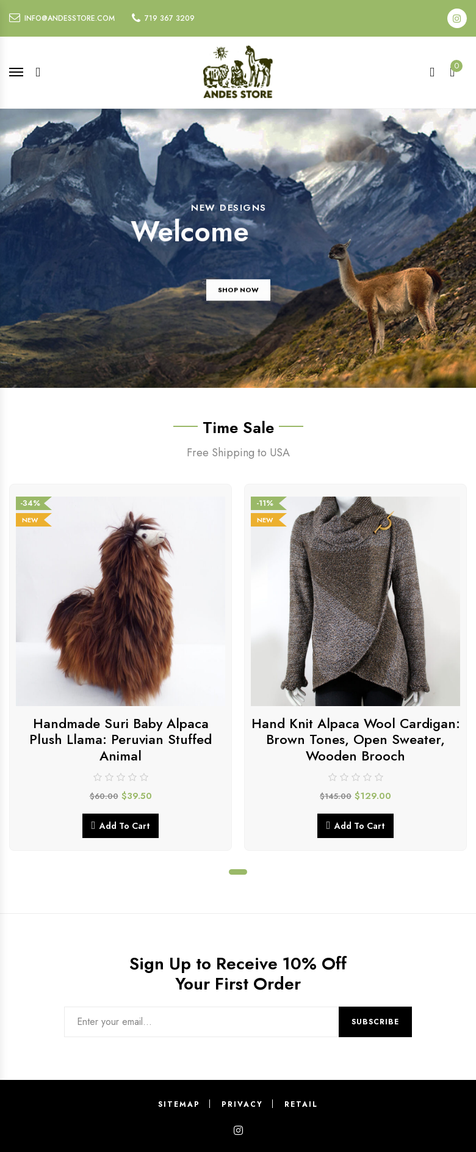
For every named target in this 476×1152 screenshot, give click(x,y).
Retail (301, 1104)
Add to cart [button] (124, 826)
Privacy (242, 1104)
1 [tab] (238, 872)
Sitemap (179, 1104)
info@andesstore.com (69, 18)
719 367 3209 (170, 18)
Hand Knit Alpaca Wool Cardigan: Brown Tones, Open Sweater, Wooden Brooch (355, 739)
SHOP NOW (238, 296)
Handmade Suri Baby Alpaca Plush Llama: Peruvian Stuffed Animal (120, 739)
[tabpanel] (120, 667)
